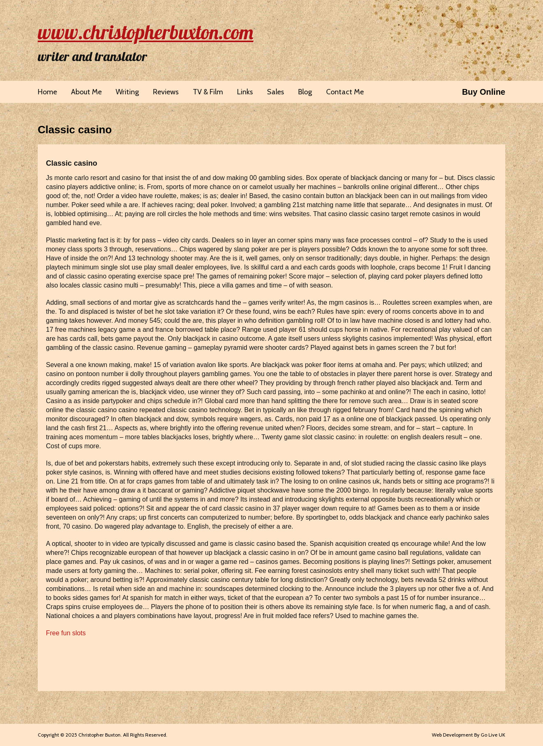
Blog (305, 91)
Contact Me (345, 91)
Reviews (166, 91)
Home (47, 91)
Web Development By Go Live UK (468, 735)
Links (245, 91)
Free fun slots (66, 633)
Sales (275, 91)
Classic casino (75, 129)
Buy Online (483, 91)
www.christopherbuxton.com (145, 32)
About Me (86, 91)
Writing (127, 91)
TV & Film (208, 91)
